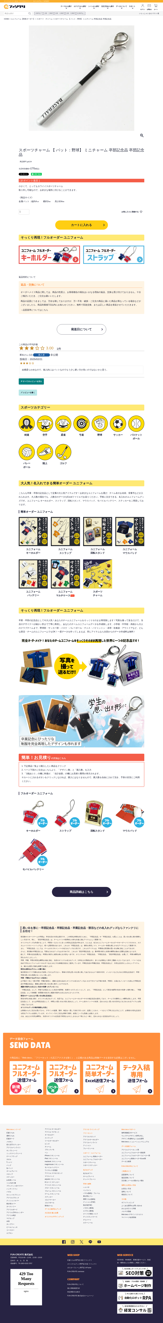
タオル (8, 1160)
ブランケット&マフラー (14, 1186)
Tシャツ (9, 1163)
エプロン (9, 1233)
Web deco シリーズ (13, 1130)
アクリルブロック (12, 1198)
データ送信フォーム (128, 1147)
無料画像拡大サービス (129, 1133)
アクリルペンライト (13, 1148)
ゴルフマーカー (50, 1200)
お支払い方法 (126, 1189)
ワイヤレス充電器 (51, 1170)
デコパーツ (87, 1220)
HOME (6, 19)
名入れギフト (88, 1174)
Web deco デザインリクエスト (132, 1215)
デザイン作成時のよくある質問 (132, 1139)
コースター (10, 1230)
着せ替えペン (88, 1196)
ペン (46, 1153)
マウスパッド (49, 1176)
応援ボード (10, 1139)
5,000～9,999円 (70, 13)
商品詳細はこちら (81, 892)
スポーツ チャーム (44, 19)
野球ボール (49, 1206)
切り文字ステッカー (13, 1145)
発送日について (81, 329)
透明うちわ (10, 1136)
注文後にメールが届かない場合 (132, 1181)
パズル (8, 1192)
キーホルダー (49, 1135)
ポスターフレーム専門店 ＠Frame (79, 1268)
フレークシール (88, 1149)
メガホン (9, 1142)
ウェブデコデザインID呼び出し (132, 1136)
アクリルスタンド (89, 1137)
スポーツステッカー (90, 1165)
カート (156, 9)
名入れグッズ (88, 1170)
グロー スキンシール (52, 1188)
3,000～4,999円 (59, 13)
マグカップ (10, 1219)
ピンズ (47, 1144)
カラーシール (88, 1223)
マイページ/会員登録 (128, 1218)
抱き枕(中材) (87, 1205)
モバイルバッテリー (52, 1168)
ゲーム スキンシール (52, 1194)
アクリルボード (12, 1210)
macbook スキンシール (53, 1162)
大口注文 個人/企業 (51, 1213)
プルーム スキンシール (53, 1191)
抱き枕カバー (11, 1204)
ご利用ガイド (126, 1172)
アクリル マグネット (52, 1132)
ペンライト (87, 1191)
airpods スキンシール (52, 1179)
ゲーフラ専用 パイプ (90, 1214)
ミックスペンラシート (14, 1154)
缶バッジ (9, 1168)
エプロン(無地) (88, 1211)
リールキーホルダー (52, 1141)
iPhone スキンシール (52, 1156)
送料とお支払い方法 (128, 1186)
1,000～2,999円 (48, 13)
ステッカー (10, 1177)
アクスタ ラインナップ (91, 1130)
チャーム (48, 1147)
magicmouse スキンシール (54, 1165)
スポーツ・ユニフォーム (92, 1153)
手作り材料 (87, 1184)
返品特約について (27, 277)
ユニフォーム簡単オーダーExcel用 (133, 1159)
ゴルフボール (49, 1203)
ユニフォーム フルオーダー (93, 1160)
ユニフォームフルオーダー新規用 (133, 1153)
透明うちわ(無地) (89, 1199)
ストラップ (49, 1138)
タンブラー (10, 1225)
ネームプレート (12, 1171)
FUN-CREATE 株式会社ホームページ (80, 1296)
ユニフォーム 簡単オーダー (93, 1157)
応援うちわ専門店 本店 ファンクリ (79, 1260)
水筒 (8, 1221)
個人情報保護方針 (73, 1288)
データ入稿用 (126, 1162)
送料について (126, 1192)
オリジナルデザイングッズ (54, 1217)
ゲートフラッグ (12, 1157)
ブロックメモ (49, 1150)
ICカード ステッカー (52, 1182)
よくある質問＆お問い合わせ (131, 1206)
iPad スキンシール (51, 1159)
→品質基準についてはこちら (34, 310)
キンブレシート (12, 1151)
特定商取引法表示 (73, 1292)
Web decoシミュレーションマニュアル (135, 1142)
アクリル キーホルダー (53, 1129)
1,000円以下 (38, 13)
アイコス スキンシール (53, 1185)
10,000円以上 (81, 13)
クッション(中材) (89, 1202)
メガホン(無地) (88, 1208)
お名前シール (11, 1180)
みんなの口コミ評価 (128, 1209)
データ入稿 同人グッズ (53, 1209)
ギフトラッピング (127, 1203)
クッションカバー (12, 1201)
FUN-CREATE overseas (75, 1272)
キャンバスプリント (13, 1195)
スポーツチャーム (89, 1163)
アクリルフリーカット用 (130, 1150)
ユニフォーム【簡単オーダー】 (23, 19)
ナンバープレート (89, 1179)
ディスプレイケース (90, 1217)
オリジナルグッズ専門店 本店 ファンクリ (82, 1264)
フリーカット (88, 1133)
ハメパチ (86, 1188)
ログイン (142, 9)
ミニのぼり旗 (11, 1183)
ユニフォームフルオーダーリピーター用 (135, 1156)
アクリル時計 (11, 1216)
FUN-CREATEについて (129, 1166)
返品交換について (127, 1178)
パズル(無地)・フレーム (91, 1193)
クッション (87, 1146)
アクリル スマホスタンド (54, 1174)
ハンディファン (12, 1189)
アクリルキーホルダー (91, 1140)
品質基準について (127, 1175)
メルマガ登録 (126, 1212)
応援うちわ (10, 1133)
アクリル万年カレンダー (15, 1213)
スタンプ (9, 1174)
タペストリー (11, 1207)
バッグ (8, 1165)
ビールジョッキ (12, 1227)
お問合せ (149, 9)
